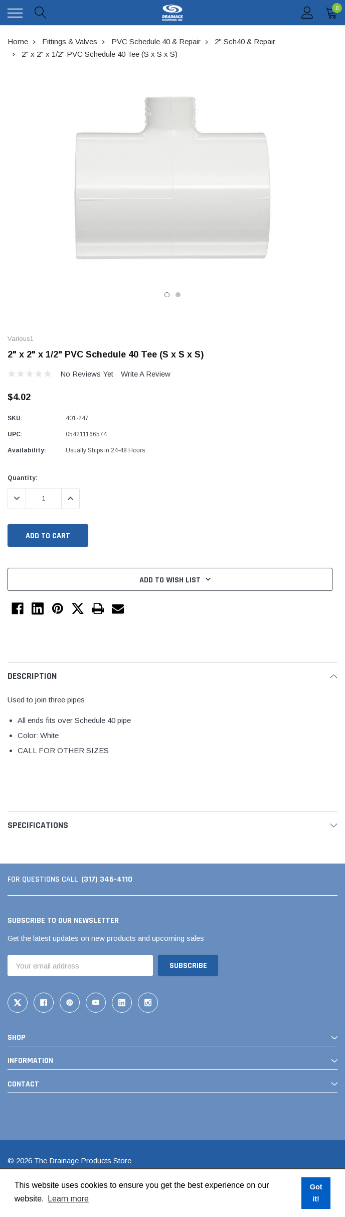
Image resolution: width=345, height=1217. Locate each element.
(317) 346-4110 (106, 879)
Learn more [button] (68, 1198)
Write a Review (145, 374)
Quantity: (23, 477)
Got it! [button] (316, 1193)
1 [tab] (166, 294)
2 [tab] (178, 294)
